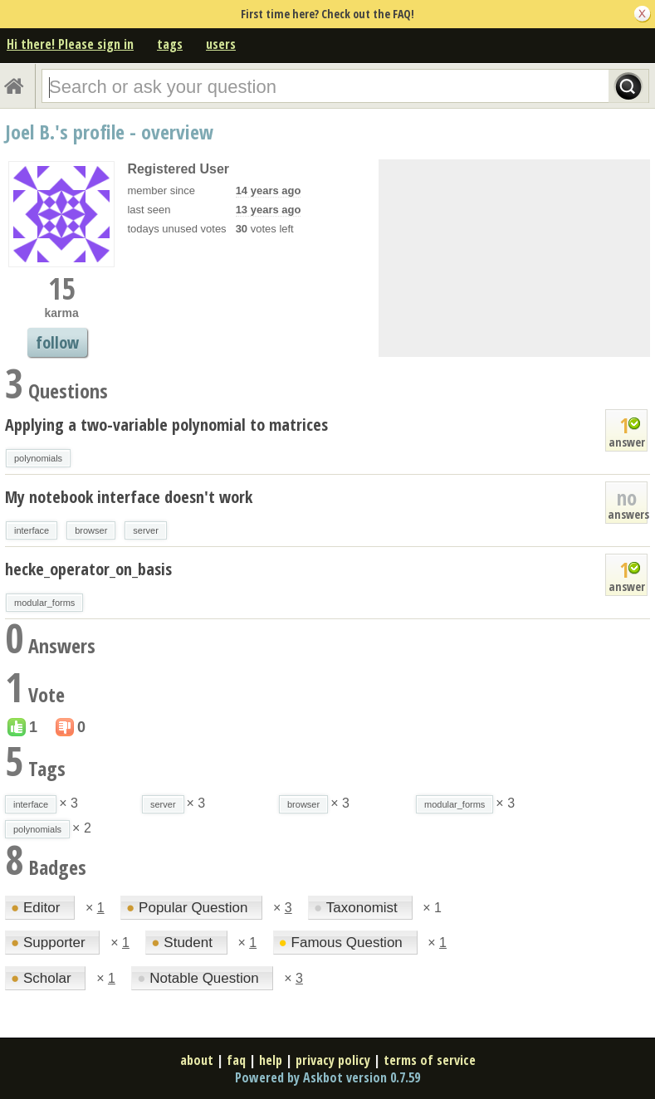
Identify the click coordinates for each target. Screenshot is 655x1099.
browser (91, 530)
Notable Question (199, 978)
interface (31, 530)
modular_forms (44, 603)
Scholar (43, 978)
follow (57, 342)
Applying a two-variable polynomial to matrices (166, 424)
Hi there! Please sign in (70, 44)
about (196, 1060)
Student (183, 942)
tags (170, 44)
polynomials (38, 458)
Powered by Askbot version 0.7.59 (327, 1077)
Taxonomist (357, 908)
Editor (37, 908)
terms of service (430, 1060)
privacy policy (333, 1060)
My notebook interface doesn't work (128, 497)
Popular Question (189, 908)
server (146, 530)
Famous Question (343, 942)
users (221, 44)
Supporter (50, 942)
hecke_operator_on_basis (88, 569)
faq (236, 1060)
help (270, 1060)
